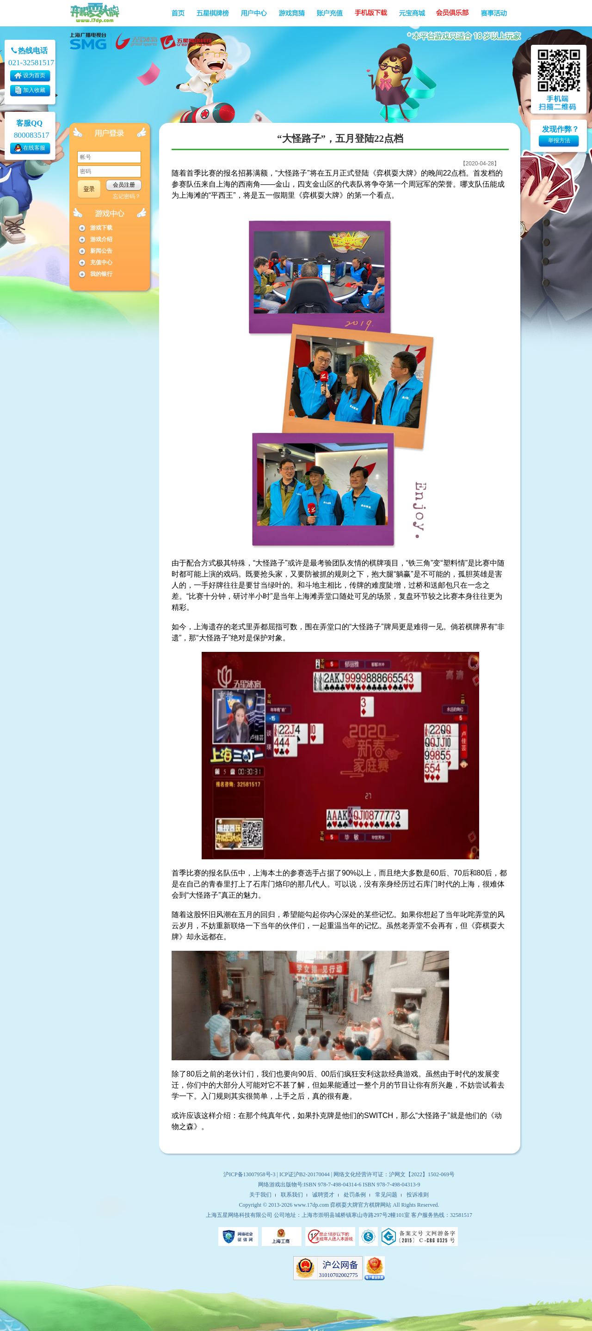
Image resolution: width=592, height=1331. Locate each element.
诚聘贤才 (323, 1194)
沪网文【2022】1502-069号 (422, 1174)
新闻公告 (101, 251)
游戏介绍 (101, 239)
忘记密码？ (127, 196)
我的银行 (101, 274)
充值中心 (101, 262)
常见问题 (386, 1194)
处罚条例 (355, 1194)
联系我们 (292, 1194)
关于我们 (260, 1194)
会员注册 (124, 185)
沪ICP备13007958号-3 (249, 1174)
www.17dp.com (311, 1205)
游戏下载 (101, 228)
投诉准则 (418, 1194)
